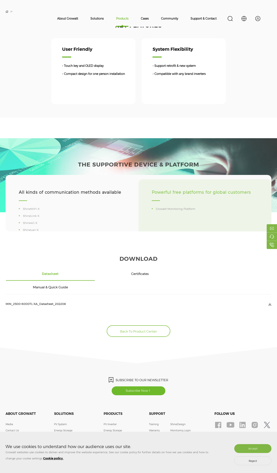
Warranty (154, 416)
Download (155, 428)
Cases (145, 18)
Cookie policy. (53, 458)
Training (154, 410)
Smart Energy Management (71, 428)
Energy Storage (63, 416)
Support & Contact (204, 18)
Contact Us (12, 416)
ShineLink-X (32, 225)
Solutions (97, 18)
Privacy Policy (178, 428)
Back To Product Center (138, 316)
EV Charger (60, 422)
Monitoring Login (180, 416)
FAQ (151, 422)
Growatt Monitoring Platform (177, 218)
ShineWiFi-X (32, 218)
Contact (175, 422)
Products (122, 18)
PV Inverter (110, 410)
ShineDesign (178, 410)
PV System (60, 410)
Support (157, 399)
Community (169, 18)
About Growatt (67, 18)
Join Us (10, 422)
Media (9, 410)
